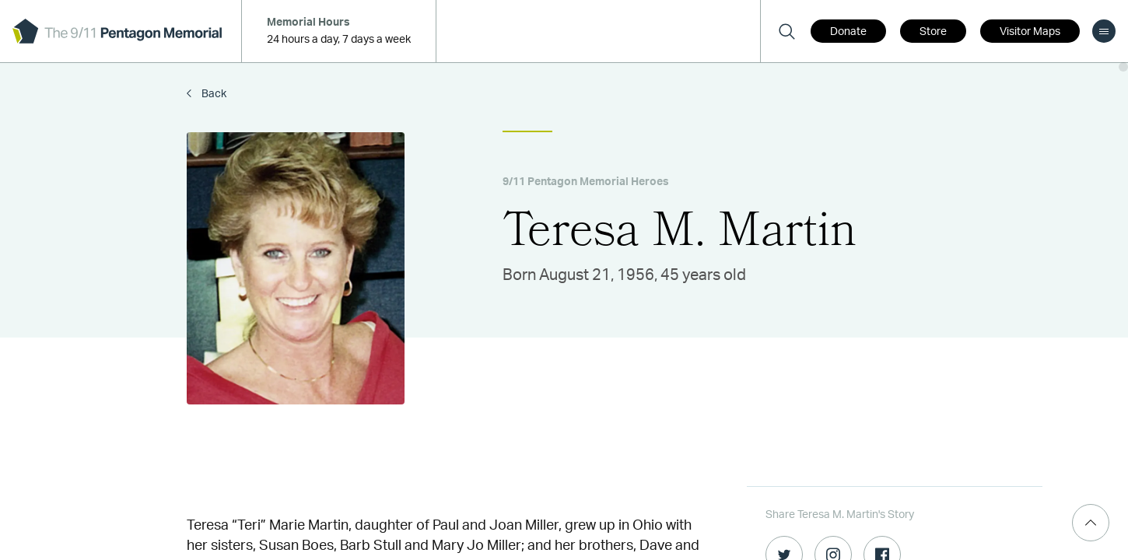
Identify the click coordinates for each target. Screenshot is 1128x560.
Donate (848, 31)
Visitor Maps (1030, 31)
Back (212, 94)
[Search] (786, 31)
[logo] (117, 31)
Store (933, 31)
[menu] (1104, 31)
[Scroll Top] (1090, 522)
